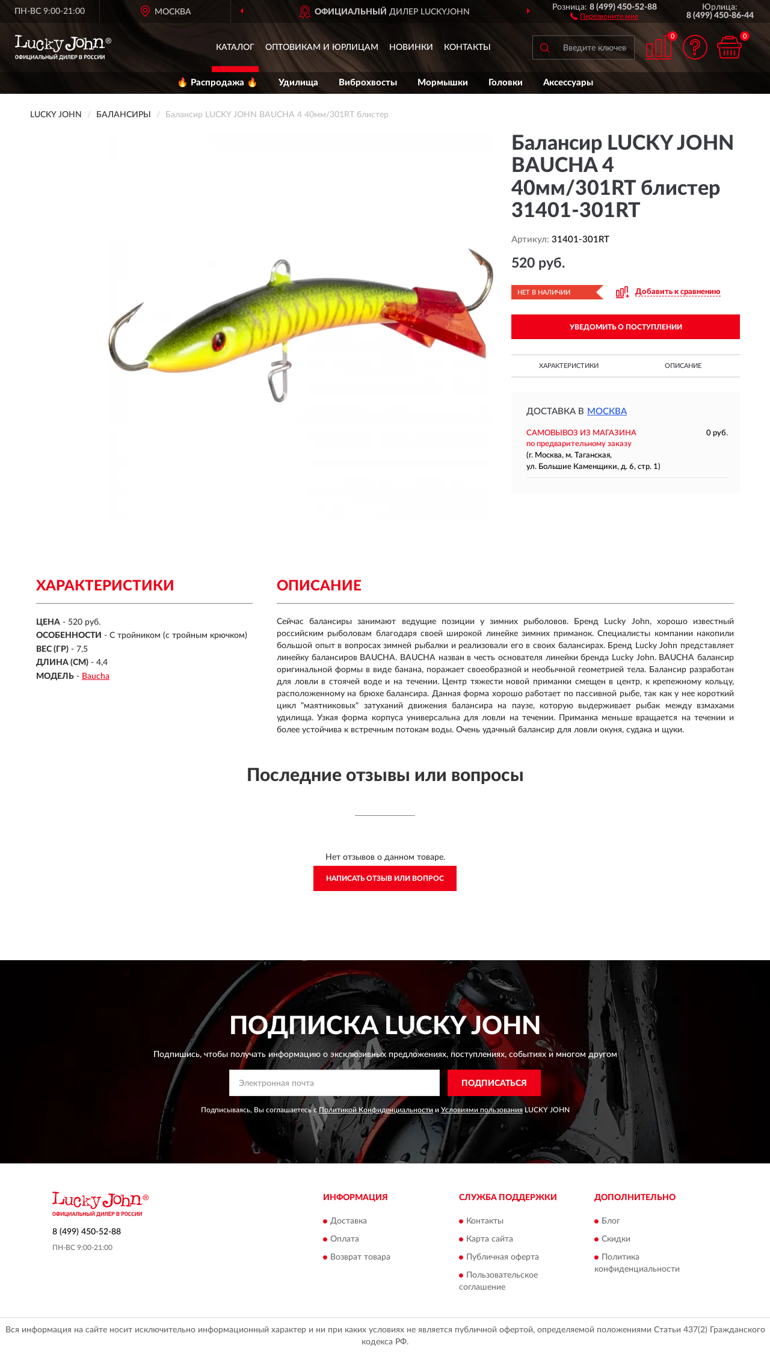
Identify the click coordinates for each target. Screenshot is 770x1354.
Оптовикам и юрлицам (321, 47)
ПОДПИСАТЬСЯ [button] (494, 1083)
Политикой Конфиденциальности (376, 1110)
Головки (505, 82)
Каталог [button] (235, 47)
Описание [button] (683, 366)
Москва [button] (607, 411)
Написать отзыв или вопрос (385, 878)
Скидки (616, 1239)
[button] (604, 15)
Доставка (348, 1221)
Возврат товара (360, 1257)
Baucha (95, 676)
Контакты (467, 47)
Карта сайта (489, 1239)
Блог (611, 1221)
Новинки (411, 47)
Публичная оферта (502, 1257)
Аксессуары (568, 82)
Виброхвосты (368, 82)
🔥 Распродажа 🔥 (217, 82)
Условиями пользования (482, 1110)
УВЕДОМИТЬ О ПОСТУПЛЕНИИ (626, 327)
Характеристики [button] (569, 366)
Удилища (298, 82)
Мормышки (442, 82)
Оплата (344, 1239)
